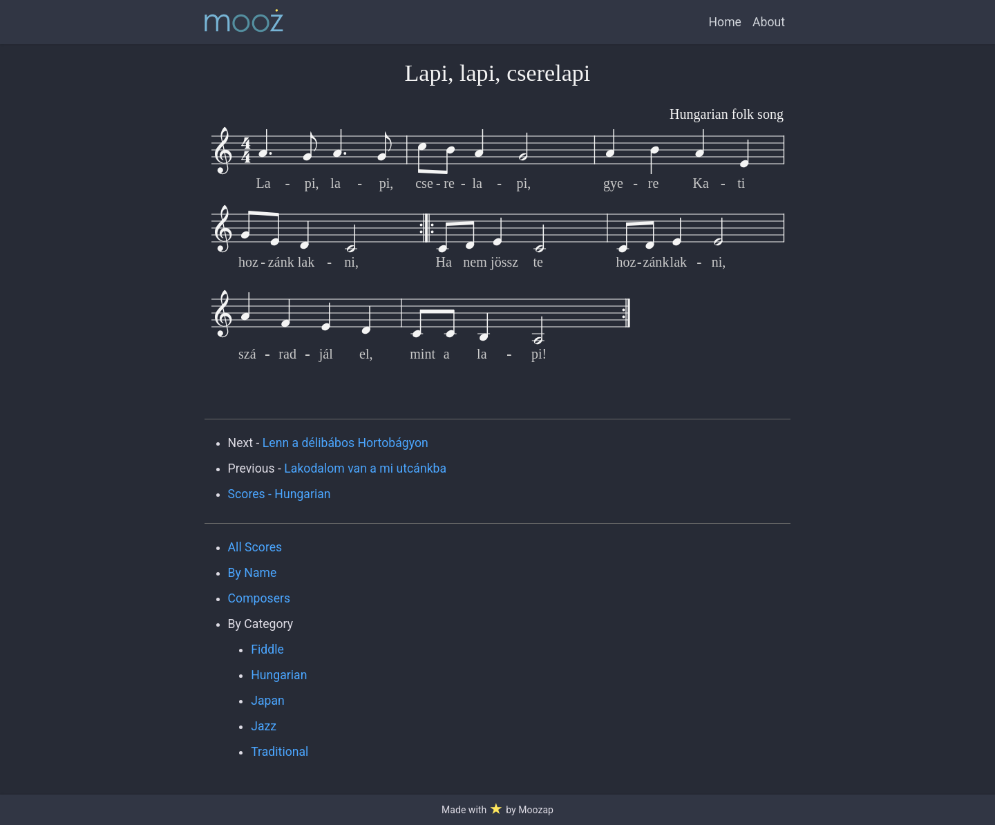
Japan (268, 701)
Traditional (279, 752)
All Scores (255, 547)
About (768, 22)
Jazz (263, 726)
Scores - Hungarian (279, 494)
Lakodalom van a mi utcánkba (365, 468)
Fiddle (267, 649)
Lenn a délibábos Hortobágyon (345, 443)
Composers (259, 598)
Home (725, 22)
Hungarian (279, 675)
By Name (252, 573)
